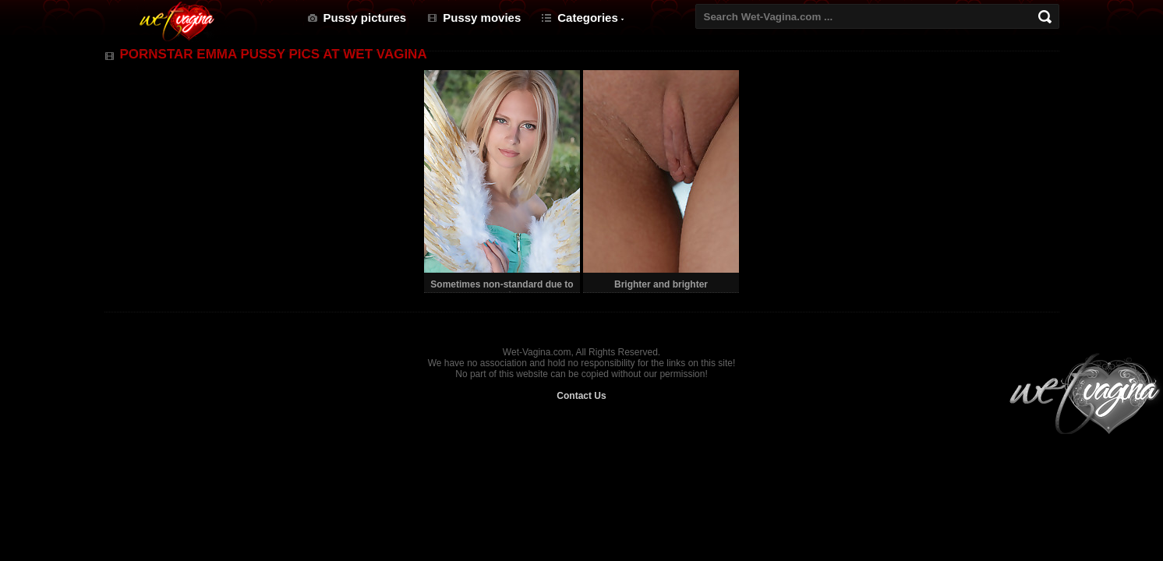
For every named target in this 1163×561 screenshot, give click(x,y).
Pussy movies (482, 17)
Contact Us (581, 395)
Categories (587, 17)
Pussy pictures (365, 17)
